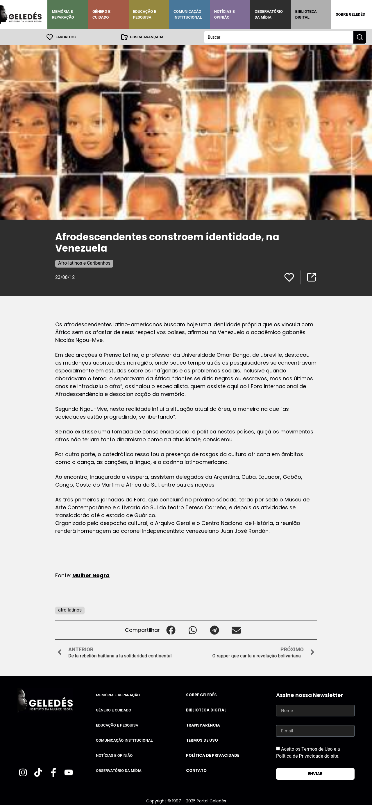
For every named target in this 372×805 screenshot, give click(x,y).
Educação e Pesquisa (144, 14)
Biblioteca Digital (306, 14)
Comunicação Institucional (188, 14)
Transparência (203, 725)
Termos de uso (202, 740)
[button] (171, 630)
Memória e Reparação (63, 14)
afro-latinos (70, 610)
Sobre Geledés (350, 14)
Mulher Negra (91, 575)
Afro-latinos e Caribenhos (84, 263)
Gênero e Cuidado (101, 14)
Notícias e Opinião (224, 14)
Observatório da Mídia (269, 14)
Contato (196, 770)
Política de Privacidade (212, 755)
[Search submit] (359, 37)
